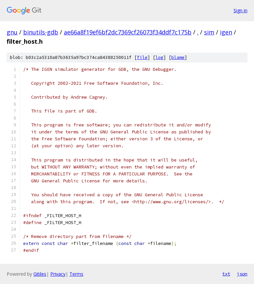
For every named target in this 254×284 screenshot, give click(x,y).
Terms (76, 274)
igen (226, 32)
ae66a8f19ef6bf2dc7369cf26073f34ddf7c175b (127, 32)
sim (209, 32)
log (159, 57)
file (142, 57)
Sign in (240, 10)
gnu (12, 32)
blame (178, 57)
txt (226, 274)
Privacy (57, 274)
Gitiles (39, 274)
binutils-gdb (40, 32)
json (242, 274)
